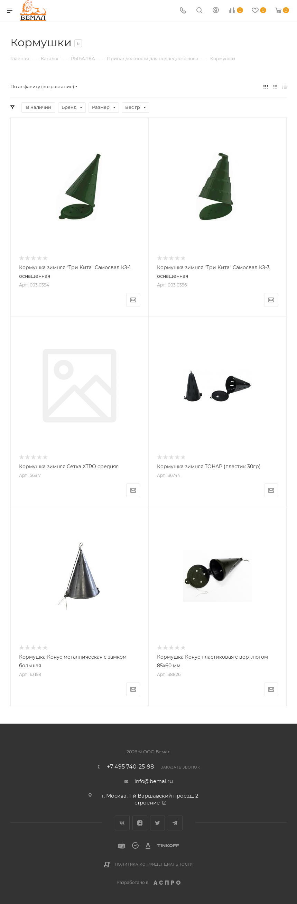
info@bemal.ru (153, 781)
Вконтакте (122, 823)
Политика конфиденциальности (154, 864)
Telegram (175, 823)
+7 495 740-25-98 (130, 767)
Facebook (139, 823)
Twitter (157, 823)
